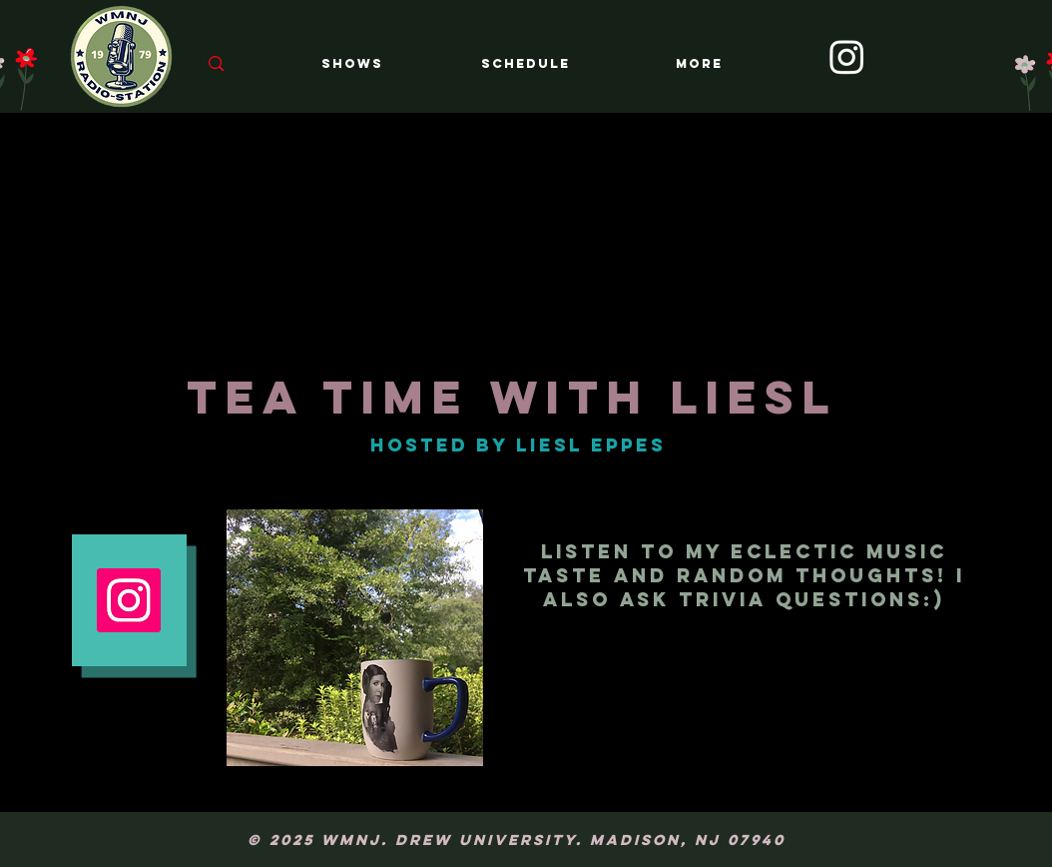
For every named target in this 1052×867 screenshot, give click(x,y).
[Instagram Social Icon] (129, 600)
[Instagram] (846, 56)
